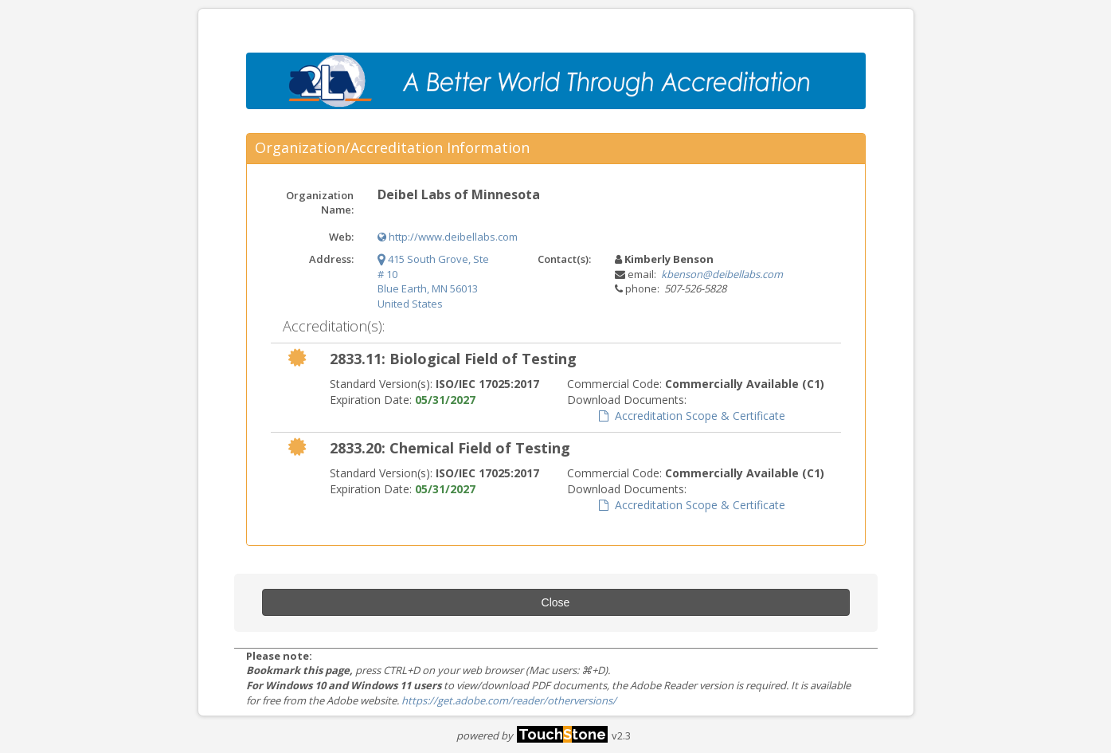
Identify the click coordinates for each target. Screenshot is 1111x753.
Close (556, 602)
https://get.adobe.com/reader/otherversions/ (508, 700)
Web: (341, 236)
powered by (532, 735)
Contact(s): (564, 259)
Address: (331, 259)
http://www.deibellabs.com (448, 236)
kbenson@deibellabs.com (722, 274)
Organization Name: (320, 203)
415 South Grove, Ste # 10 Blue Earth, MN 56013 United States (433, 281)
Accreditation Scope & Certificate (692, 415)
